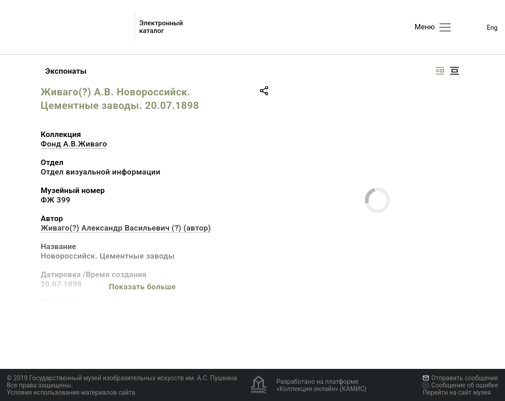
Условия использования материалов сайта (71, 392)
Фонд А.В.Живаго (74, 143)
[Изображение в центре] (454, 70)
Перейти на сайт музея (457, 392)
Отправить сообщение (460, 378)
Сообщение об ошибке (460, 385)
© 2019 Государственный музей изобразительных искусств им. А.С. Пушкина (122, 378)
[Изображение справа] (440, 70)
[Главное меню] (445, 27)
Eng (492, 27)
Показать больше (142, 286)
